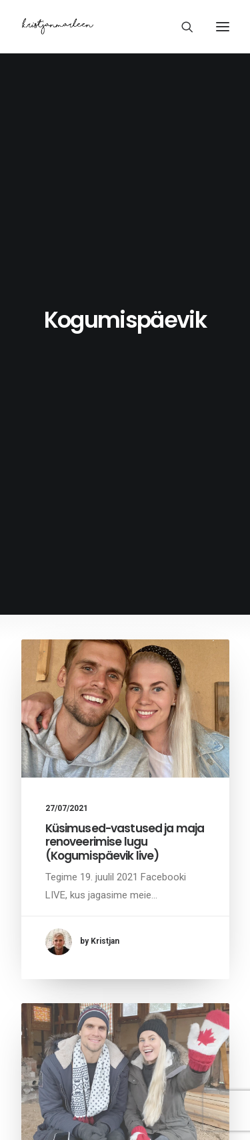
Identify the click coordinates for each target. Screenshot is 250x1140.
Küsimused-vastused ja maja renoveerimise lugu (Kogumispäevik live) (125, 842)
